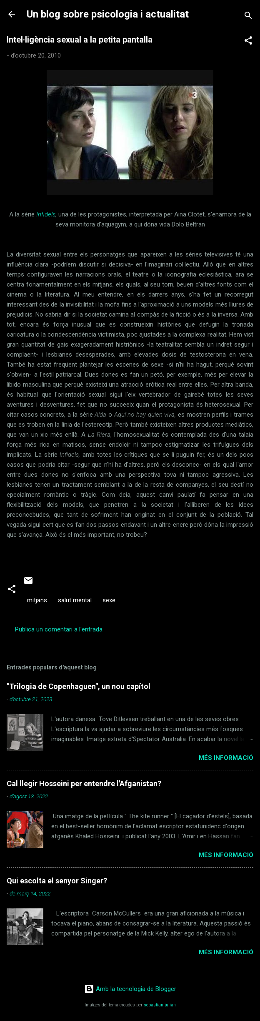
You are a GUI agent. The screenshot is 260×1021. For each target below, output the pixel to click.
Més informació (226, 758)
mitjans (37, 600)
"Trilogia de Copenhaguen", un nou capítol (78, 686)
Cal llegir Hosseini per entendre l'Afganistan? (84, 783)
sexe (108, 600)
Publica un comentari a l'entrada (58, 629)
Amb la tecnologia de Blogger (130, 989)
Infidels (45, 214)
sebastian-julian (160, 1005)
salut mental (75, 600)
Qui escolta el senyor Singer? (57, 880)
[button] (248, 41)
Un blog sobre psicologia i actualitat (108, 14)
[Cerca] (248, 17)
